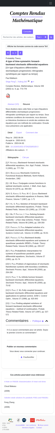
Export (19, 133)
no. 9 (14, 53)
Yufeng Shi (22, 82)
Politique (37, 321)
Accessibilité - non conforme (26, 425)
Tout (38, 37)
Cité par (25, 157)
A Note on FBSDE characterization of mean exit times (25, 382)
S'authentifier (27, 357)
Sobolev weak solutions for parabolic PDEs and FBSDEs (26, 398)
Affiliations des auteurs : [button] (16, 150)
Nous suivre (43, 425)
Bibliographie (13, 157)
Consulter (27, 32)
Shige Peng (10, 82)
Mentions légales (28, 428)
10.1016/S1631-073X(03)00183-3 (24, 147)
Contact (39, 428)
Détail (10, 133)
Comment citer (32, 133)
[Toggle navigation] (50, 3)
